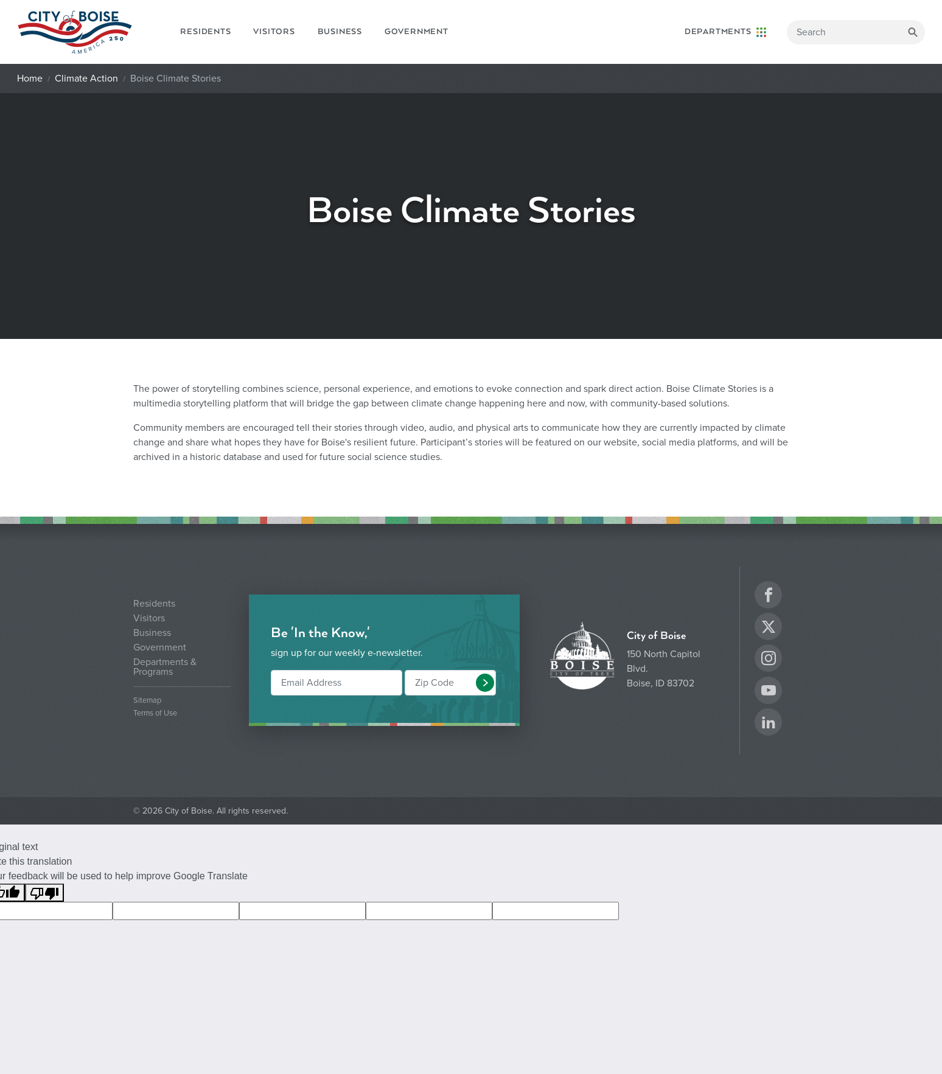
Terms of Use (155, 713)
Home (30, 78)
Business (340, 32)
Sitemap (147, 701)
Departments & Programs (165, 667)
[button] (485, 683)
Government (416, 32)
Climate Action (86, 78)
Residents (205, 32)
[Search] (856, 32)
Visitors (274, 32)
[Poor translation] (44, 893)
